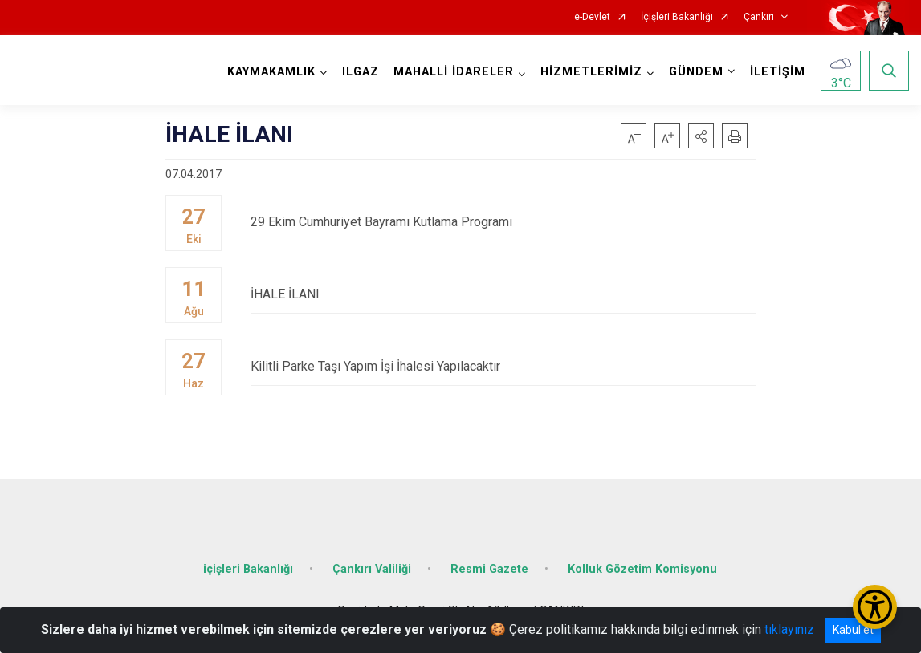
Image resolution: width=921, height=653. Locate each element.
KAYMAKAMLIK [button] (271, 72)
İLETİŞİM (777, 72)
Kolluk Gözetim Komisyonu (642, 569)
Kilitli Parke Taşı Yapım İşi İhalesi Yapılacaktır (503, 366)
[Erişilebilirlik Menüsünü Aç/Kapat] (875, 607)
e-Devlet (592, 17)
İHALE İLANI (503, 294)
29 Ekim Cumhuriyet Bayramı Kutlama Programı (503, 221)
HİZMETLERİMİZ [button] (591, 72)
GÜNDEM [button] (696, 72)
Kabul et (853, 629)
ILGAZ (360, 72)
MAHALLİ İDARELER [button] (453, 72)
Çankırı (759, 17)
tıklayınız (789, 629)
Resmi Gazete (489, 569)
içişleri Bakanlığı (248, 569)
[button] (701, 135)
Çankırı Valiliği (371, 569)
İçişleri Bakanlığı (677, 17)
